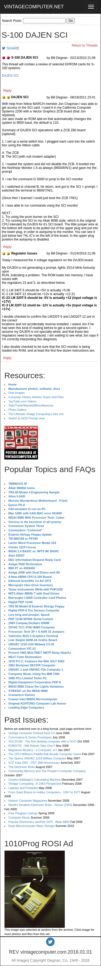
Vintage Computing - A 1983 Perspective (34, 783)
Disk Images (16, 392)
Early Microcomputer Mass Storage (31, 825)
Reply (7, 91)
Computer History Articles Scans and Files (36, 397)
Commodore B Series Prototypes (30, 737)
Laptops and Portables (23, 788)
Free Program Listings (22, 813)
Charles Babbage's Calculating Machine (34, 779)
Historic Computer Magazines (27, 800)
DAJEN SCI (10, 75)
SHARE (10, 48)
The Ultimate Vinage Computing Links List (36, 414)
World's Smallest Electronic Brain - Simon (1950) (40, 804)
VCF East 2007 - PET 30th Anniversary (34, 762)
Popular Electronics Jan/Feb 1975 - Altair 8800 (38, 821)
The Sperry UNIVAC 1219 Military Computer (37, 758)
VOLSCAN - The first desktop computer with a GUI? (42, 741)
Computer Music (19, 817)
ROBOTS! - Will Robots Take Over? (31, 745)
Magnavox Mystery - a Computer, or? (32, 750)
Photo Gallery (17, 409)
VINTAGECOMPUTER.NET (34, 6)
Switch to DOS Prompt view (26, 418)
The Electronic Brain (21, 767)
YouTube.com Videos (22, 401)
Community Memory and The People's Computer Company (47, 771)
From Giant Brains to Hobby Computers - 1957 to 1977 (44, 792)
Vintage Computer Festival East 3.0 (31, 733)
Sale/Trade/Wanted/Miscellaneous (30, 405)
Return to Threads (85, 45)
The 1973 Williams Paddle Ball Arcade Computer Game (44, 754)
